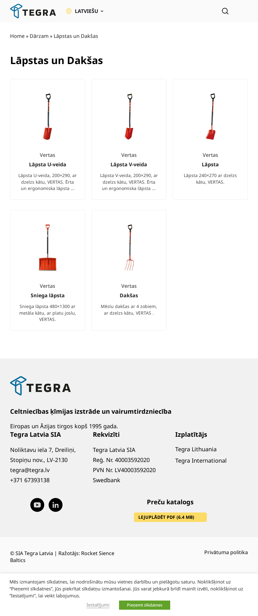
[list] (129, 210)
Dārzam (39, 36)
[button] (84, 11)
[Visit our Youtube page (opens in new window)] (37, 505)
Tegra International (201, 460)
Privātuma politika (226, 552)
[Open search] (225, 11)
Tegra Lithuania (196, 449)
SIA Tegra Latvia (34, 553)
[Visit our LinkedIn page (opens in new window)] (56, 505)
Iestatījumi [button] (98, 604)
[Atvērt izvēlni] (243, 11)
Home (17, 36)
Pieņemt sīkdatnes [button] (144, 605)
